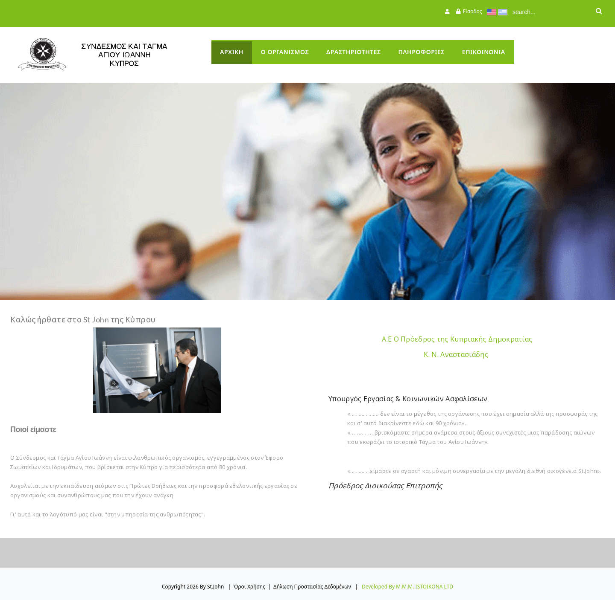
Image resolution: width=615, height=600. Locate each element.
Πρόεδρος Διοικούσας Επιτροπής (385, 485)
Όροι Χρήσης (249, 586)
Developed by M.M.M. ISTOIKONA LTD (407, 586)
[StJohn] (108, 54)
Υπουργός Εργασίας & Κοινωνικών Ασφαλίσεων (407, 398)
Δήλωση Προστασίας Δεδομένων (312, 586)
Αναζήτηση (599, 11)
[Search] (548, 11)
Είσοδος (472, 11)
